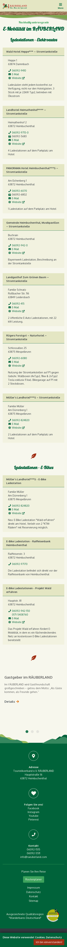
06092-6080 (19, 358)
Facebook (33, 808)
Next (58, 683)
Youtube (33, 815)
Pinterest (33, 819)
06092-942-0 (20, 245)
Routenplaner (33, 879)
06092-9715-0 (20, 132)
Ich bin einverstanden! (49, 942)
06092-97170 (20, 563)
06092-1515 (33, 849)
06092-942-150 (21, 610)
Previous (9, 683)
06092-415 (18, 303)
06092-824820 (20, 420)
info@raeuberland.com (33, 856)
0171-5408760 (20, 614)
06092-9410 (19, 70)
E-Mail (15, 74)
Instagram (33, 812)
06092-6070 (19, 190)
